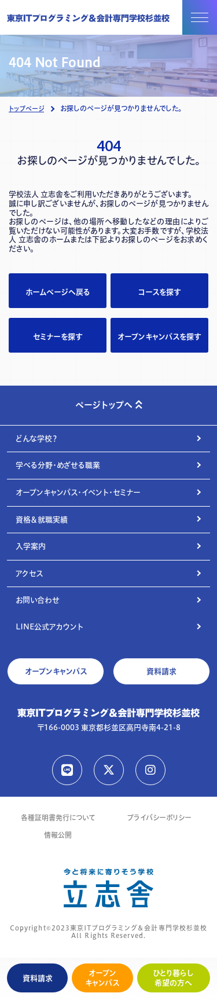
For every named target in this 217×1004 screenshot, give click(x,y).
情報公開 (58, 835)
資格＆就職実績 (42, 519)
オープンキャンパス (102, 977)
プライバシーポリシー (159, 818)
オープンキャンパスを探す (159, 336)
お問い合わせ (38, 599)
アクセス (29, 573)
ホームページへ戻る (57, 291)
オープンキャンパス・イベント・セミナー (78, 492)
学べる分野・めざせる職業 (58, 465)
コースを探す (159, 291)
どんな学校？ (37, 438)
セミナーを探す (57, 336)
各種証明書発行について (58, 818)
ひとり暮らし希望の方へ (173, 977)
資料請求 (38, 978)
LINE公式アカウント (49, 626)
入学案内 (31, 546)
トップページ (26, 109)
